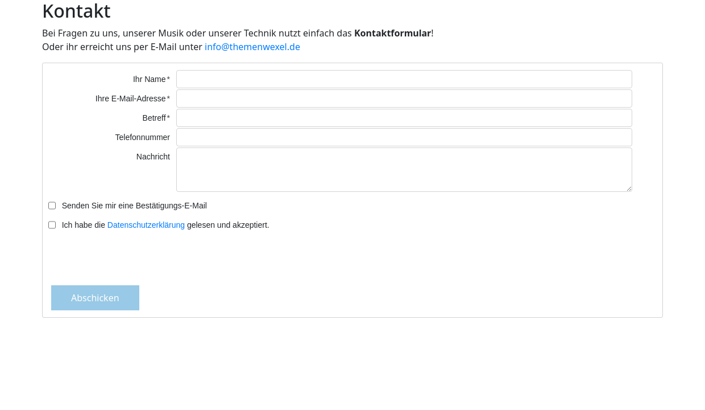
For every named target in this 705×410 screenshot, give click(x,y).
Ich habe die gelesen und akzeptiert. (165, 224)
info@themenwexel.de (252, 46)
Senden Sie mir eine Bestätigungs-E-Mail (134, 205)
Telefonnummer (143, 137)
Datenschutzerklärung (146, 224)
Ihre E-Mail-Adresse (131, 98)
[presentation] (352, 257)
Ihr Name (149, 79)
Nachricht (153, 156)
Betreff (154, 117)
